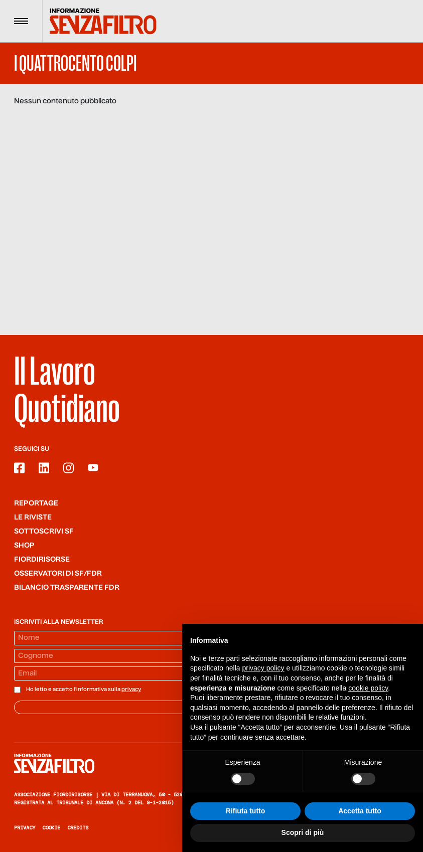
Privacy (24, 827)
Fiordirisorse (42, 559)
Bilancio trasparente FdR (66, 587)
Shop (24, 545)
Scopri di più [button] (302, 833)
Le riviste (33, 517)
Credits (77, 827)
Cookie (51, 827)
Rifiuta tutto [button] (245, 811)
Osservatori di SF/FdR (58, 573)
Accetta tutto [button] (359, 811)
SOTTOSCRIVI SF (44, 531)
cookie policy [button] (368, 688)
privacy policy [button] (263, 668)
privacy (131, 689)
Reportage (36, 503)
